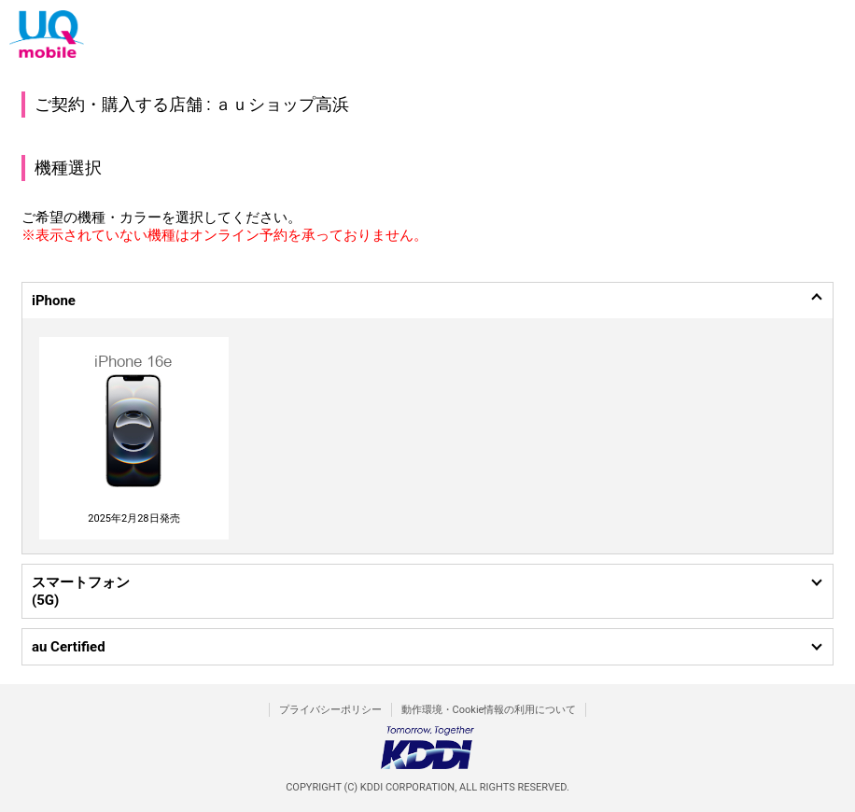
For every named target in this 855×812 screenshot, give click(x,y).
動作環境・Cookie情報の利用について (489, 710)
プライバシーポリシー (330, 710)
